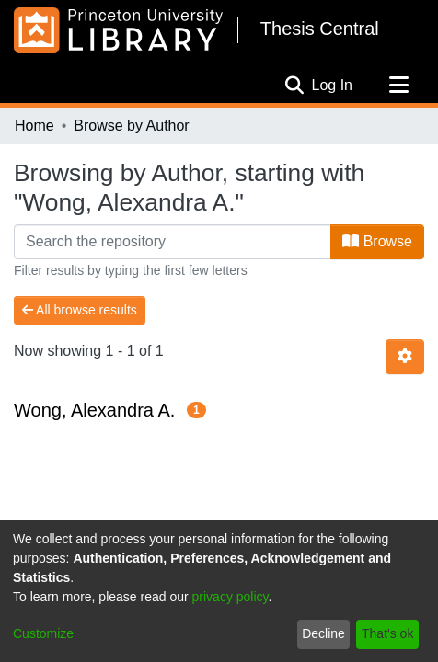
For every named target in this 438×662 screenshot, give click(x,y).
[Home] (118, 30)
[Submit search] (294, 85)
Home (34, 125)
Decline (323, 633)
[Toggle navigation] (398, 85)
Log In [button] (333, 85)
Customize (43, 633)
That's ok (387, 633)
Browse (377, 241)
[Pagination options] (405, 356)
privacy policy (230, 596)
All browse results (79, 309)
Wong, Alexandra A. (94, 410)
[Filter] (172, 241)
